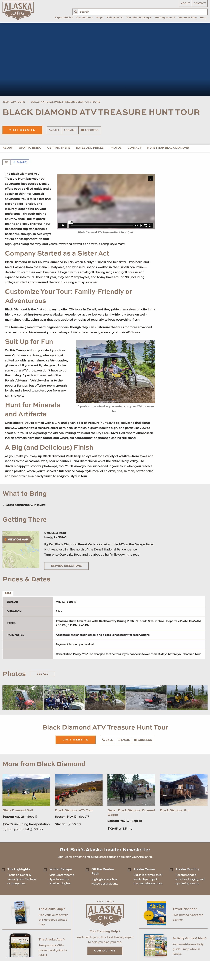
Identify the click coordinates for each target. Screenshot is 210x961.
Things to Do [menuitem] (115, 17)
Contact (200, 3)
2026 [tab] (8, 593)
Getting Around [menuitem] (165, 17)
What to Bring (30, 148)
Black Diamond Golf (17, 810)
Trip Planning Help (105, 931)
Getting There (58, 148)
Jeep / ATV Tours (13, 102)
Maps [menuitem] (99, 17)
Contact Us (105, 951)
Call (54, 130)
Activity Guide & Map (190, 938)
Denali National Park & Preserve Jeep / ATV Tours (65, 102)
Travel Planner (185, 909)
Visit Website (22, 130)
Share (20, 162)
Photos (116, 148)
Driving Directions (66, 566)
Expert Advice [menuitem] (64, 17)
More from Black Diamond (168, 148)
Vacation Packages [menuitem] (139, 17)
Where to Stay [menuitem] (187, 17)
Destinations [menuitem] (84, 17)
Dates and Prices (90, 148)
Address (90, 130)
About (185, 3)
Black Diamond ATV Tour (74, 810)
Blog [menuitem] (203, 17)
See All (42, 674)
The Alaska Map (52, 909)
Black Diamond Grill (175, 810)
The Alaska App (52, 939)
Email (70, 130)
